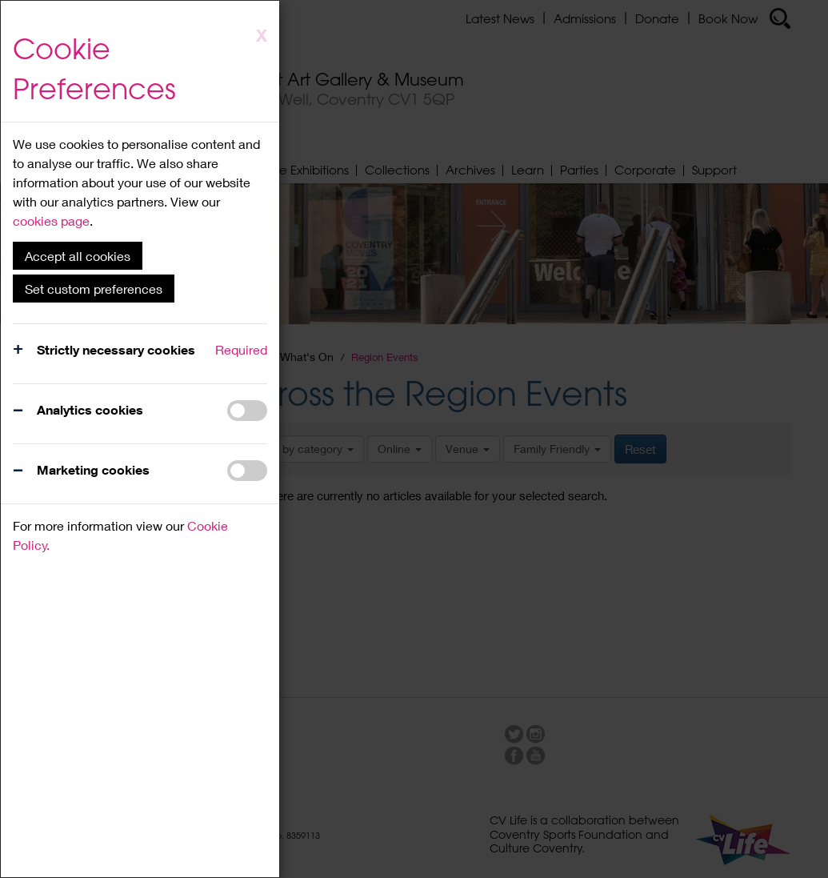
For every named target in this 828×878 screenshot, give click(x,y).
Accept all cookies (77, 255)
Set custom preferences (93, 288)
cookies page (51, 220)
